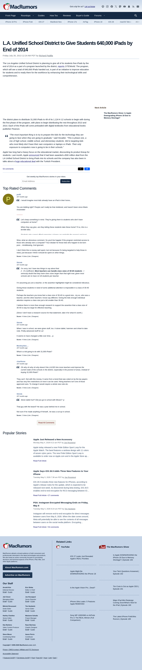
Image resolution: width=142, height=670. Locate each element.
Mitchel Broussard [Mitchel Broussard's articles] (9, 605)
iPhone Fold (27, 22)
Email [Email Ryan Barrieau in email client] (27, 629)
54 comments (53, 527)
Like (29, 256)
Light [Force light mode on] (50, 658)
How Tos (54, 15)
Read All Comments (46, 423)
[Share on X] (80, 169)
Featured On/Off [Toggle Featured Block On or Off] (9, 658)
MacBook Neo (56, 22)
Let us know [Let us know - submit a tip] (90, 6)
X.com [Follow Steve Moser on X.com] (10, 638)
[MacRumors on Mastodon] (120, 6)
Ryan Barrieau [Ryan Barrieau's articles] (30, 624)
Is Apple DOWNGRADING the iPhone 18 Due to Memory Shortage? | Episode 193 (125, 556)
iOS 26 (111, 22)
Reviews (67, 15)
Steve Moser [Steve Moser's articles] (7, 633)
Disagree (35, 256)
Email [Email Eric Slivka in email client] (27, 591)
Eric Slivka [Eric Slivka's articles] (29, 587)
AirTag (85, 22)
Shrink (19, 262)
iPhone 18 (98, 22)
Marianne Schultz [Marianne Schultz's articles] (31, 615)
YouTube (65, 546)
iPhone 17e (72, 22)
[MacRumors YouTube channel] (124, 6)
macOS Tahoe (125, 22)
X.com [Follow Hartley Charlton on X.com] (10, 619)
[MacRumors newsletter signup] (137, 6)
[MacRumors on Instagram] (107, 6)
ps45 (19, 194)
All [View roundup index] (137, 22)
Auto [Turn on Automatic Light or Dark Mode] (45, 658)
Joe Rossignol (69, 443)
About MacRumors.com (16, 567)
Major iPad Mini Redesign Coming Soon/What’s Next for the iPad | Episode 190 (125, 602)
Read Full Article (39, 461)
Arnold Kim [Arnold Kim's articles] (7, 587)
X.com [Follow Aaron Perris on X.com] (33, 638)
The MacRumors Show (118, 546)
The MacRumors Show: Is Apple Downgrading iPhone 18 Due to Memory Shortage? (117, 115)
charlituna (21, 361)
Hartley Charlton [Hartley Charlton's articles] (9, 615)
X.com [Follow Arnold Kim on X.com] (10, 591)
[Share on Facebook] (87, 169)
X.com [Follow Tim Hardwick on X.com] (33, 610)
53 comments (8, 169)
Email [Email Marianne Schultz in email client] (27, 619)
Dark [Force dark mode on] (54, 658)
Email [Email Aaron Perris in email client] (27, 638)
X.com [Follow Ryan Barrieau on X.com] (33, 629)
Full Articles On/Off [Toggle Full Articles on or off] (23, 658)
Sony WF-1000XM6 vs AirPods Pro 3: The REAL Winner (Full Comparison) (82, 617)
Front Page (10, 15)
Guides (41, 15)
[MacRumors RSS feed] (133, 6)
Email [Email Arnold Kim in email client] (5, 591)
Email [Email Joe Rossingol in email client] (27, 600)
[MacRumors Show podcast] (103, 6)
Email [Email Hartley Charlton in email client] (5, 619)
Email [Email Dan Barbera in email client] (5, 629)
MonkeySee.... (23, 346)
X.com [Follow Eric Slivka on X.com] (33, 591)
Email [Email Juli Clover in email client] (5, 600)
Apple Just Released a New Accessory (54, 439)
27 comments (53, 495)
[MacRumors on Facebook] (111, 6)
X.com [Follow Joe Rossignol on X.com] (33, 600)
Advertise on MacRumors (17, 574)
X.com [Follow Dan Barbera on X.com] (10, 629)
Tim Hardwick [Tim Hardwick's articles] (30, 605)
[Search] (136, 15)
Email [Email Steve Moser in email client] (5, 638)
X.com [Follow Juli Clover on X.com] (10, 600)
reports (61, 66)
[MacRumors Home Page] (20, 6)
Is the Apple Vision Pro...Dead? (82, 587)
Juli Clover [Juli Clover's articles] (7, 596)
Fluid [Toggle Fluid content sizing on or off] (33, 658)
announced (34, 155)
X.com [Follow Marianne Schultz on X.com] (33, 619)
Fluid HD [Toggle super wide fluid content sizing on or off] (39, 658)
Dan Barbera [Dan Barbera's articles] (7, 624)
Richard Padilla (46, 55)
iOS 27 (41, 22)
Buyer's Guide (82, 15)
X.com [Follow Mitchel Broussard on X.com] (10, 610)
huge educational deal (25, 161)
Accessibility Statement (10, 654)
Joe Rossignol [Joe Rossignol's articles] (30, 596)
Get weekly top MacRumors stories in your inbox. (46, 177)
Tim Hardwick (69, 509)
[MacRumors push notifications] (129, 6)
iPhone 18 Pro (11, 22)
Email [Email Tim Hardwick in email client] (27, 610)
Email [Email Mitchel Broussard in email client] (5, 610)
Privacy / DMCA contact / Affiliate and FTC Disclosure (21, 649)
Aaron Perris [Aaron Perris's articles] (30, 633)
